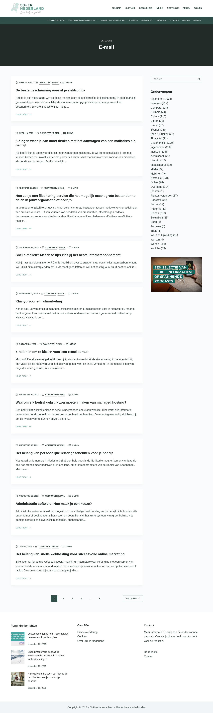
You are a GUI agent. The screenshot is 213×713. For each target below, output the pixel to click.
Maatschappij (158, 164)
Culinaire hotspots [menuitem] (56, 20)
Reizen (155, 213)
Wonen (155, 243)
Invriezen (156, 151)
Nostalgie (156, 178)
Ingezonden (158, 147)
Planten (155, 191)
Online (154, 182)
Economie (156, 129)
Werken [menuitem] (197, 20)
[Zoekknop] (199, 79)
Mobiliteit (156, 173)
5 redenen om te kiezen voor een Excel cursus (52, 352)
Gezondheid (158, 142)
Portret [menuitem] (186, 20)
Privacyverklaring (87, 632)
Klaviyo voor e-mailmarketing (39, 301)
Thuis (154, 230)
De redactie (151, 652)
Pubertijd (156, 208)
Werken (155, 239)
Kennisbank (158, 156)
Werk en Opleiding (161, 235)
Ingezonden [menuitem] (146, 20)
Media (154, 169)
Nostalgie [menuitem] (173, 8)
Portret (155, 204)
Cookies (82, 636)
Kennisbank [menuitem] (161, 20)
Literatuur (156, 160)
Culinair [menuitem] (116, 8)
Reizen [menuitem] (186, 8)
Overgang (156, 186)
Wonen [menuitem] (198, 8)
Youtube (155, 248)
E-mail (55, 82)
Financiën (156, 138)
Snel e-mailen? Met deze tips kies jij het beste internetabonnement (68, 255)
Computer (44, 82)
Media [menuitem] (160, 8)
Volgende (133, 598)
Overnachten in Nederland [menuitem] (112, 20)
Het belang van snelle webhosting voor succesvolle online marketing (70, 554)
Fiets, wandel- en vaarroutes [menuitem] (82, 20)
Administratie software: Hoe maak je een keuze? (54, 503)
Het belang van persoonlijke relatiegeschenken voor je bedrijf (64, 453)
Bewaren (156, 103)
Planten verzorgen (161, 195)
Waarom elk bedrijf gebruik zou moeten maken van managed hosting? (71, 402)
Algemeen (157, 98)
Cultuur (155, 116)
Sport (154, 222)
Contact (148, 656)
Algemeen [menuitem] (133, 20)
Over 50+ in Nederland (90, 641)
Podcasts (156, 200)
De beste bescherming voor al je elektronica (50, 90)
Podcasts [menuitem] (174, 20)
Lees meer (23, 114)
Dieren (154, 120)
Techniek (156, 226)
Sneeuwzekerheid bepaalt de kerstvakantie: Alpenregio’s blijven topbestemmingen (46, 656)
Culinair (155, 112)
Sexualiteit (157, 217)
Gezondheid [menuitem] (145, 8)
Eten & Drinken (160, 134)
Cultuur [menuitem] (130, 8)
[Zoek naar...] (173, 79)
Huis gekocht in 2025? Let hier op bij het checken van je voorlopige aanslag (47, 677)
